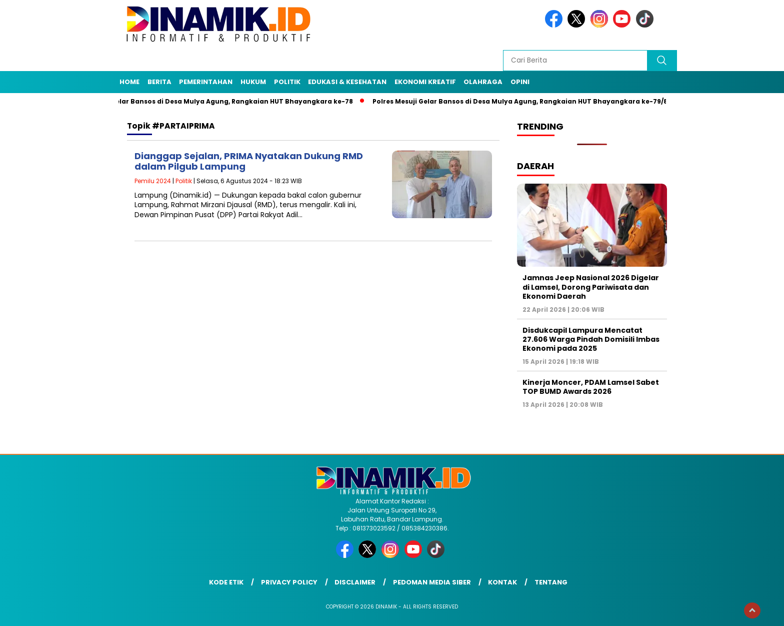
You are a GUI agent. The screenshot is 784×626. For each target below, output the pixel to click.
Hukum (253, 82)
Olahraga (483, 82)
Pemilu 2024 (152, 181)
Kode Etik (226, 582)
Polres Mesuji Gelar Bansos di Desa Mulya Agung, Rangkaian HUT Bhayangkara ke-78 (212, 101)
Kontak (502, 582)
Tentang (551, 582)
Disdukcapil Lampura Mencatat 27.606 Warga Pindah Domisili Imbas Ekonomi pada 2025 (591, 339)
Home (130, 82)
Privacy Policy (289, 582)
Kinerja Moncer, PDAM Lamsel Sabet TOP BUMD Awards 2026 (590, 386)
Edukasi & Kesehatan (347, 82)
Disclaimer (355, 582)
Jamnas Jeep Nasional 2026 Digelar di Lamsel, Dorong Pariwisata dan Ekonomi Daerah (590, 287)
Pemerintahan (205, 82)
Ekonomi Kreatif (425, 82)
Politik (287, 82)
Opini (520, 82)
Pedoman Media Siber (432, 582)
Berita (160, 82)
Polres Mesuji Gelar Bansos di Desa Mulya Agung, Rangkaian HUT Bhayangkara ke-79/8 (523, 101)
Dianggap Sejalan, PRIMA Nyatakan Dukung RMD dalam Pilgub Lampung (248, 161)
